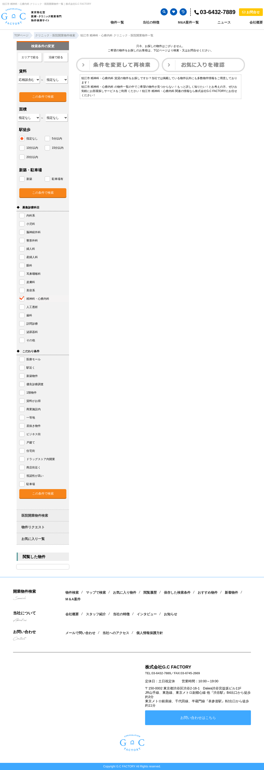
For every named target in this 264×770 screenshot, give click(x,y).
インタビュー (147, 614)
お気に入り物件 (124, 592)
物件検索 (72, 592)
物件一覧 (117, 22)
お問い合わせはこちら (198, 718)
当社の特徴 (151, 22)
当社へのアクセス (116, 633)
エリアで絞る (30, 57)
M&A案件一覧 (188, 22)
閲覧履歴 (150, 592)
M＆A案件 (73, 599)
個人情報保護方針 (149, 633)
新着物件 (231, 592)
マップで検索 (96, 592)
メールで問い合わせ (80, 633)
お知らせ (170, 614)
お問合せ (251, 12)
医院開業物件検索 (34, 515)
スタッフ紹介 (96, 614)
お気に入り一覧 (33, 539)
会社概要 (256, 22)
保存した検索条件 (177, 592)
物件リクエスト (33, 527)
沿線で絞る (56, 57)
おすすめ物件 (208, 592)
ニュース (224, 22)
